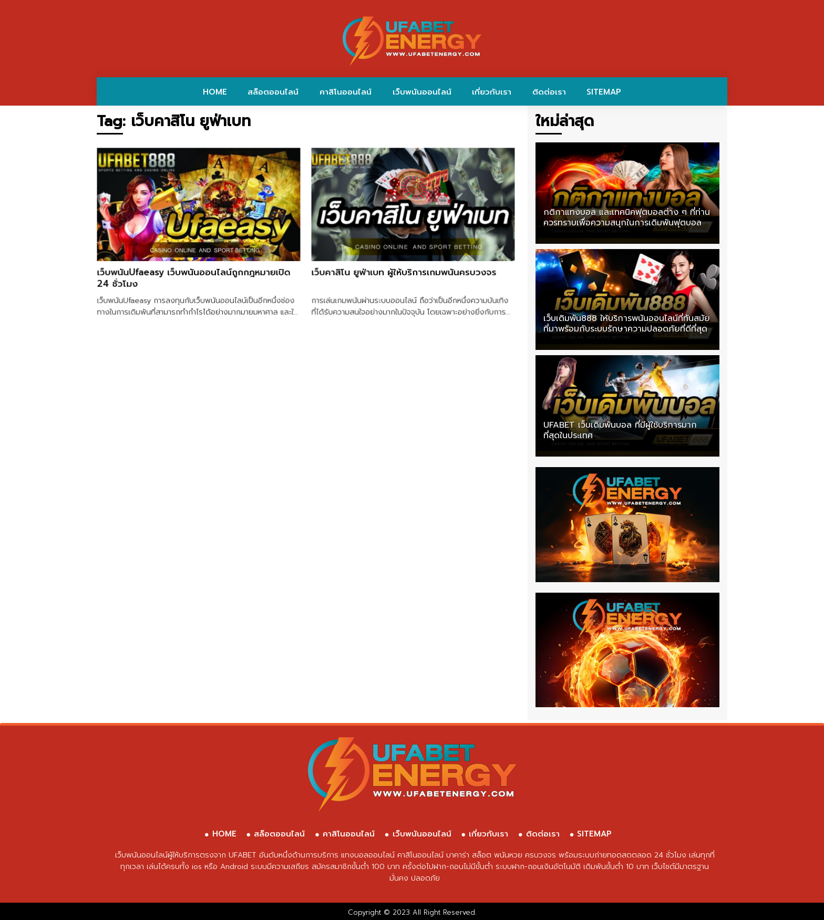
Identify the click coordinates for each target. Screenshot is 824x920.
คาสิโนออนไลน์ (346, 92)
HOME (215, 92)
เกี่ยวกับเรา (491, 92)
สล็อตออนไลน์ (273, 92)
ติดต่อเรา (549, 92)
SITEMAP (603, 92)
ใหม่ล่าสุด (564, 121)
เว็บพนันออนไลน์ (422, 92)
